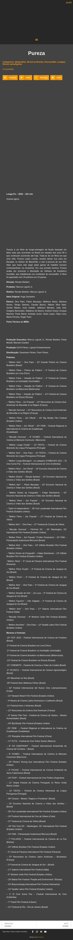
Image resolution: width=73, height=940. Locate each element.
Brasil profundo (35, 62)
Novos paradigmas (12, 64)
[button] (36, 39)
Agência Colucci (38, 937)
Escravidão (50, 62)
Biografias (20, 62)
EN (67, 3)
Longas (61, 62)
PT (70, 3)
